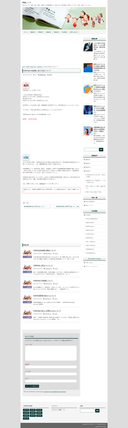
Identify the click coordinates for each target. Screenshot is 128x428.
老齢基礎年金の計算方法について (35, 206)
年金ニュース (89, 205)
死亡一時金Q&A (90, 241)
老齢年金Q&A (90, 222)
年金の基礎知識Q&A (92, 218)
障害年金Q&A (90, 226)
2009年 (56, 253)
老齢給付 (32, 32)
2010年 (56, 283)
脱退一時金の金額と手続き (94, 192)
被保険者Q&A (90, 249)
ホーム (25, 32)
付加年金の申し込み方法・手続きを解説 (95, 175)
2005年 (39, 415)
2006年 (39, 413)
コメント (28, 344)
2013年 (39, 410)
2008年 (26, 415)
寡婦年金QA (89, 238)
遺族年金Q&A (90, 230)
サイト (27, 378)
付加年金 (41, 183)
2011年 (26, 410)
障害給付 (40, 32)
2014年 (32, 410)
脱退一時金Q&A (90, 245)
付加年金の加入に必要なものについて (47, 311)
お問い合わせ (73, 32)
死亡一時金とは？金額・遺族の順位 (95, 187)
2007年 (50, 74)
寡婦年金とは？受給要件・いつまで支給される (95, 181)
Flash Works (103, 426)
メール (27, 371)
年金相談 (64, 32)
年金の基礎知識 (89, 201)
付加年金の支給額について (43, 281)
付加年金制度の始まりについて (44, 296)
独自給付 (56, 32)
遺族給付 (48, 32)
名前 (27, 364)
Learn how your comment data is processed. (55, 391)
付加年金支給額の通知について (44, 250)
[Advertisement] (51, 50)
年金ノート (26, 3)
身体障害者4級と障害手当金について (66, 206)
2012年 (26, 418)
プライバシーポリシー (91, 266)
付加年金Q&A (42, 74)
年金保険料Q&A (90, 253)
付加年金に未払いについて (43, 265)
